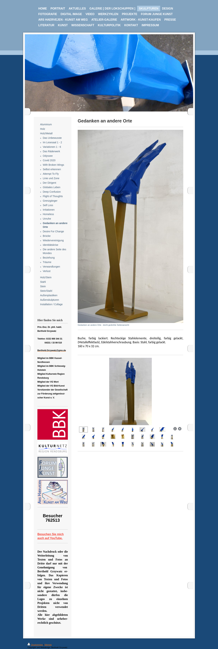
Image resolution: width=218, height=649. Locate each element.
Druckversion (35, 645)
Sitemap (48, 645)
